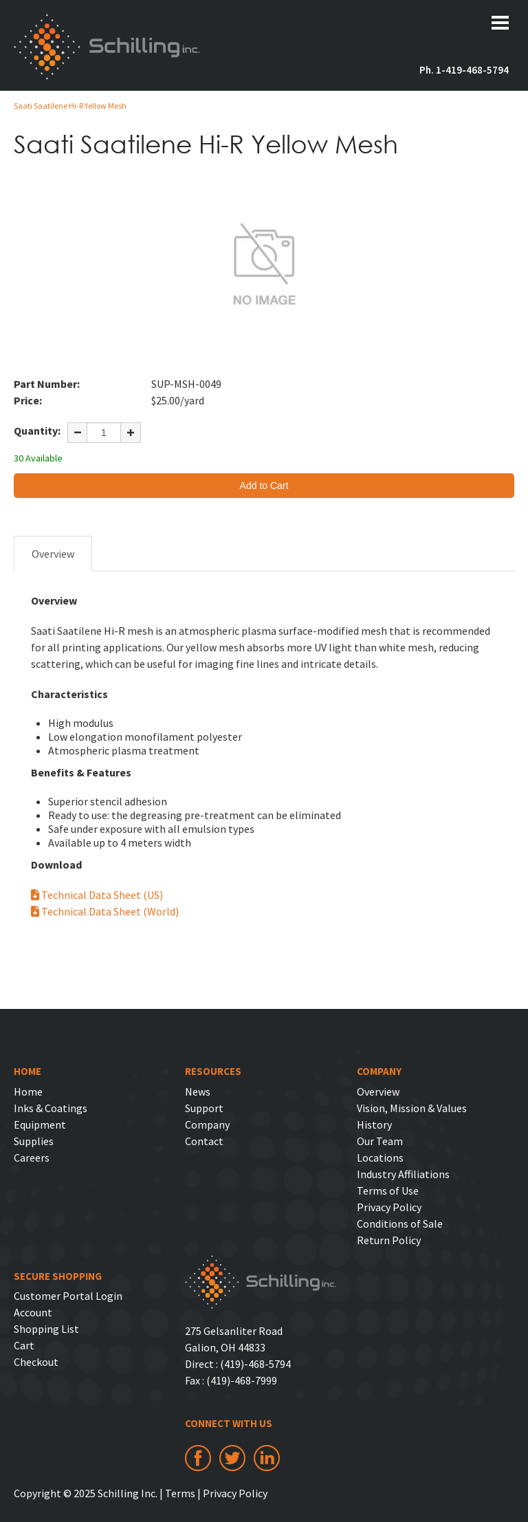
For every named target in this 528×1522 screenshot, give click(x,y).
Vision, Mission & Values (412, 1108)
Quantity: (37, 430)
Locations (380, 1157)
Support (204, 1108)
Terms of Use (388, 1190)
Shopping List (46, 1329)
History (374, 1124)
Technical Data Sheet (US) (97, 895)
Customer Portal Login (68, 1296)
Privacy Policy (389, 1207)
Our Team (380, 1141)
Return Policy (389, 1240)
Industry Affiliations (403, 1174)
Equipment (40, 1124)
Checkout (36, 1362)
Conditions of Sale (400, 1223)
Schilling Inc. (107, 47)
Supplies (34, 1141)
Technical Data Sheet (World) (105, 911)
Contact (204, 1141)
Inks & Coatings (50, 1108)
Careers (32, 1157)
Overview (53, 554)
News (197, 1091)
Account (33, 1312)
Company (207, 1124)
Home (28, 1091)
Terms (180, 1493)
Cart (24, 1345)
